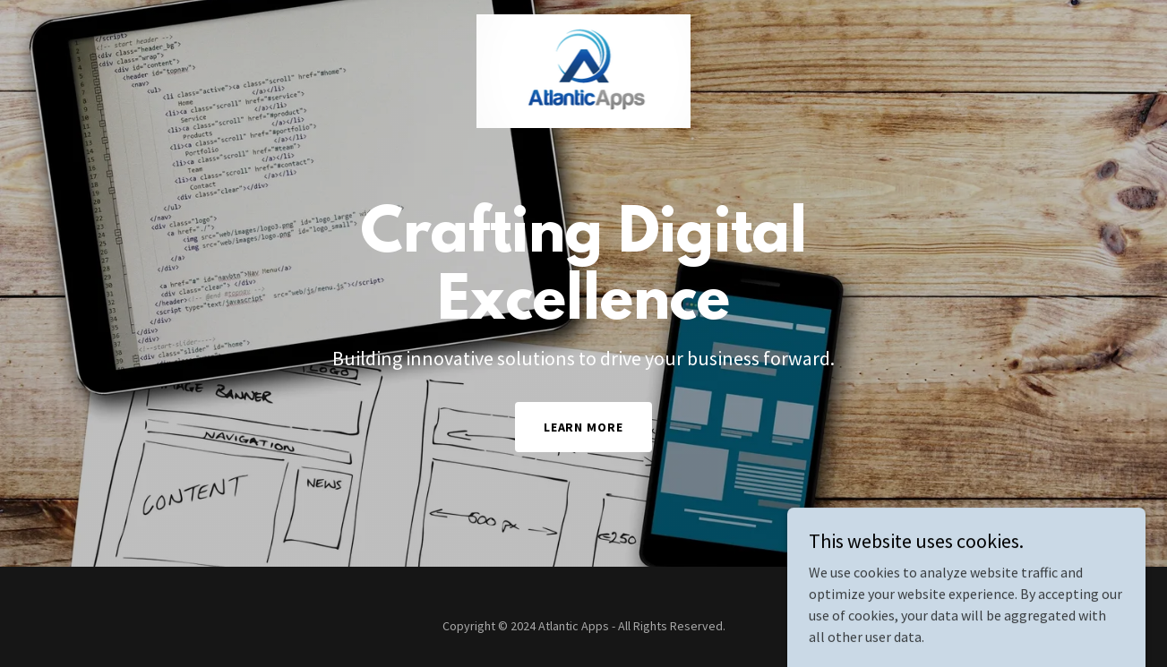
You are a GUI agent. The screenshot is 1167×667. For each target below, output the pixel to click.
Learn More (584, 427)
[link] (583, 21)
